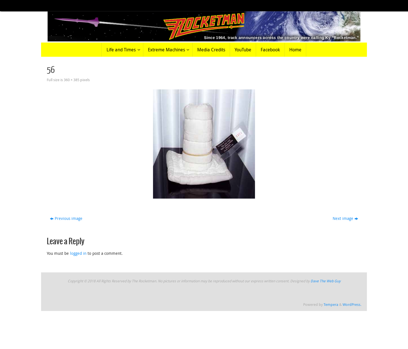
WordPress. (352, 304)
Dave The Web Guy (326, 281)
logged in (78, 253)
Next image (345, 218)
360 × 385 (71, 79)
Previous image (66, 218)
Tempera (331, 304)
